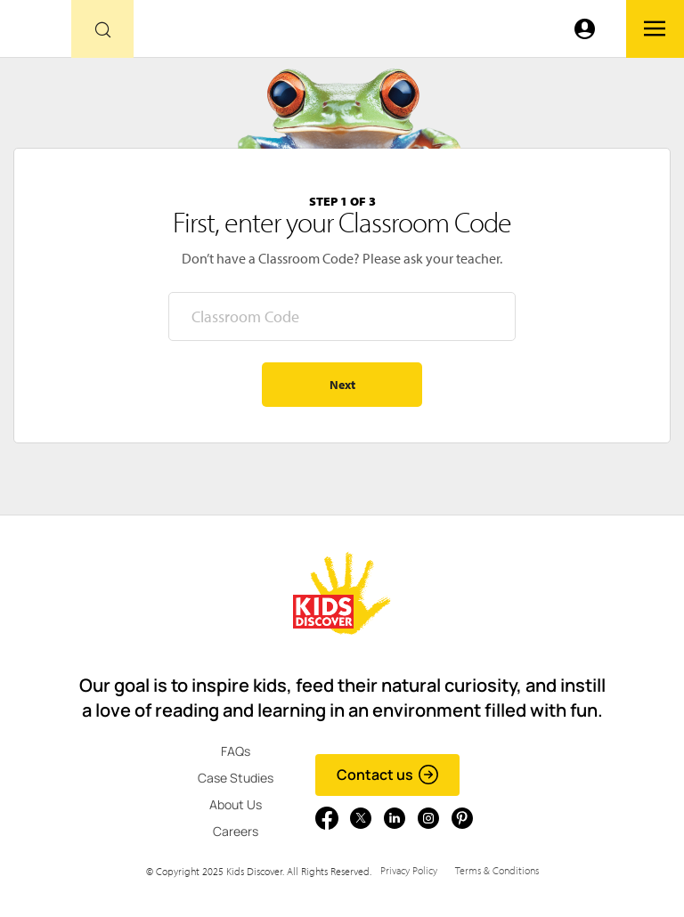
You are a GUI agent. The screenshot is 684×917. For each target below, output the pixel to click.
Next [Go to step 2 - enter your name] (342, 385)
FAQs (235, 751)
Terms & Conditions (497, 870)
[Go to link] (35, 33)
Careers (235, 831)
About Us (235, 804)
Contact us (388, 774)
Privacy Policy (408, 870)
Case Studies (235, 777)
